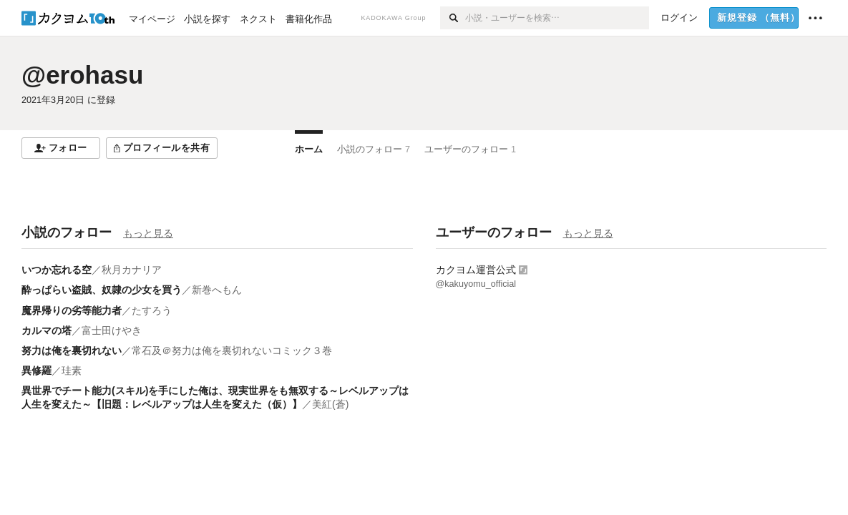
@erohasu (82, 75)
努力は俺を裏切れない (71, 350)
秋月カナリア (132, 269)
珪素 (72, 370)
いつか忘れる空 (56, 269)
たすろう (152, 310)
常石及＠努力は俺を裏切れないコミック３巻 (232, 350)
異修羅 (36, 370)
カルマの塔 (46, 330)
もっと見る (148, 233)
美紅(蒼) (330, 404)
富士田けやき (112, 330)
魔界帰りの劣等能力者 (71, 310)
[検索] (452, 17)
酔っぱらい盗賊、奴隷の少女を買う (101, 289)
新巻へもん (217, 289)
